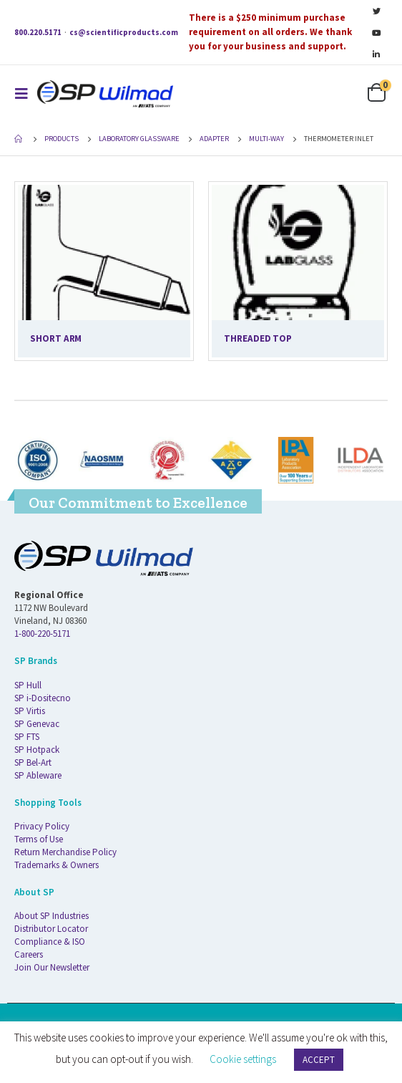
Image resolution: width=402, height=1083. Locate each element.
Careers (28, 954)
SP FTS (26, 737)
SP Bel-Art (33, 762)
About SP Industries (51, 916)
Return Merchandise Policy (65, 852)
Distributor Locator (51, 929)
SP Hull (27, 685)
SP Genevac (36, 724)
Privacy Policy (41, 826)
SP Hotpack (36, 749)
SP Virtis (29, 711)
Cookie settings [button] (243, 1059)
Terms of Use (38, 839)
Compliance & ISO (49, 941)
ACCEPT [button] (319, 1060)
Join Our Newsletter (51, 967)
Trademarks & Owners (56, 865)
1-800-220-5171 (42, 633)
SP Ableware (38, 775)
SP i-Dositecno (42, 698)
